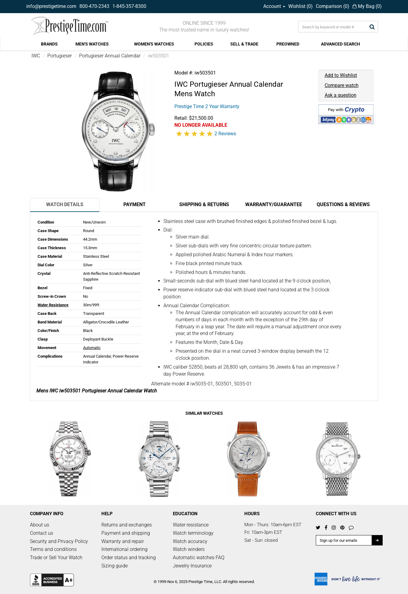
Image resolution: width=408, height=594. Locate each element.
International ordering (124, 549)
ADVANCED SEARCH (340, 44)
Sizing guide (114, 566)
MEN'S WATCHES (92, 44)
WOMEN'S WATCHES (154, 44)
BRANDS (49, 44)
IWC (35, 56)
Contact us (41, 533)
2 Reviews (225, 134)
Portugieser (59, 56)
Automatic (92, 347)
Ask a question (340, 95)
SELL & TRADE (244, 44)
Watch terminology (193, 533)
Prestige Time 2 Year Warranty (206, 106)
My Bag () (367, 6)
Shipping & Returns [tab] (204, 204)
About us (39, 525)
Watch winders (189, 549)
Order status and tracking (128, 557)
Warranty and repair (122, 541)
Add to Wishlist (341, 75)
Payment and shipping (125, 533)
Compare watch (342, 85)
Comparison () (332, 6)
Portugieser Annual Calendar (109, 56)
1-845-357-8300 (129, 6)
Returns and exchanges (126, 525)
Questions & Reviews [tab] (343, 204)
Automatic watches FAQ (198, 557)
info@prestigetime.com (51, 6)
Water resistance (191, 525)
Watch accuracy (190, 541)
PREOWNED (287, 44)
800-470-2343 (94, 6)
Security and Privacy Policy (59, 541)
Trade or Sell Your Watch (56, 557)
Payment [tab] (134, 204)
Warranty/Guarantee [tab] (273, 204)
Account (274, 6)
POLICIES (204, 44)
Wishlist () (300, 6)
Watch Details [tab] (64, 204)
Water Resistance (53, 305)
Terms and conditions (53, 549)
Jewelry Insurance (192, 566)
